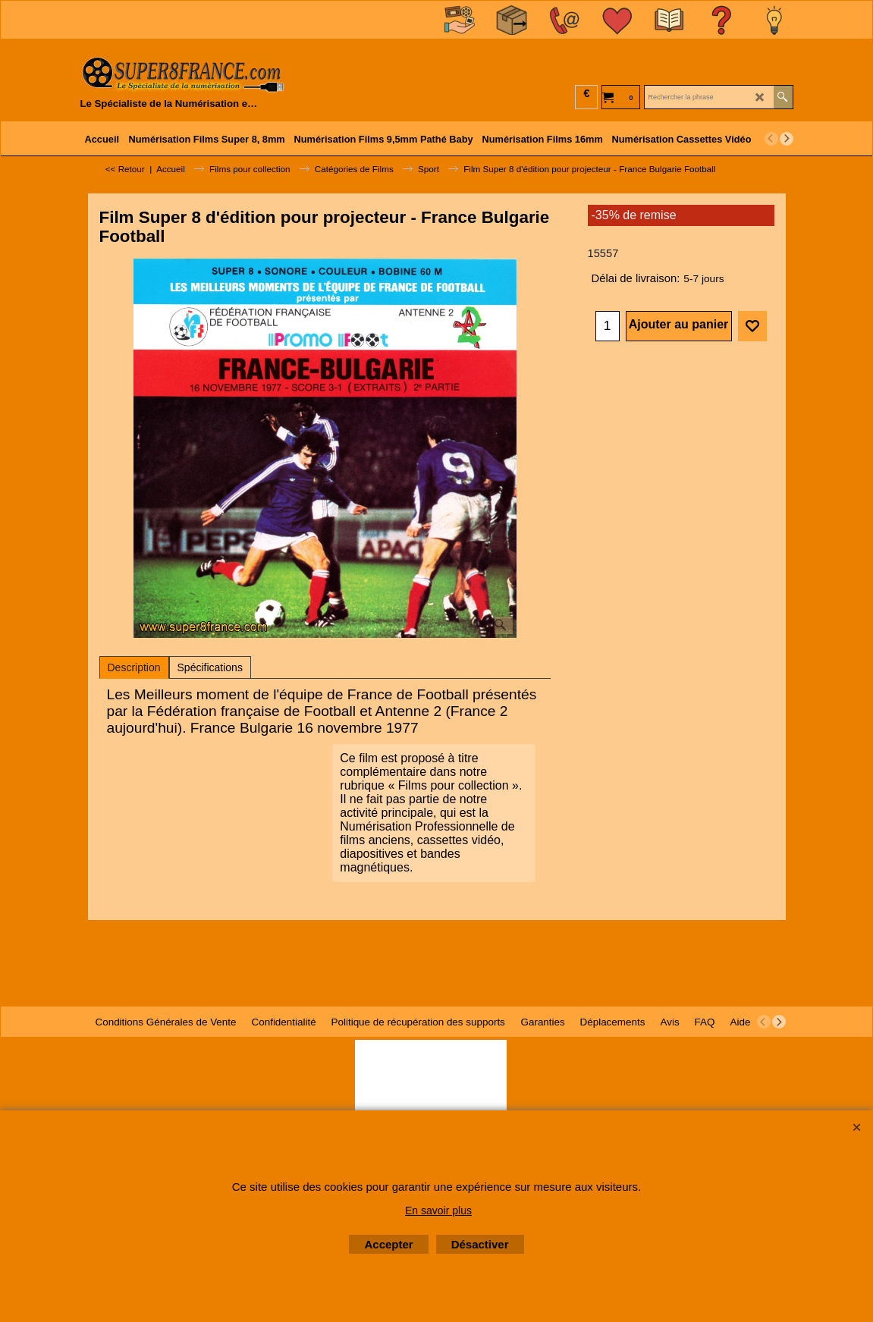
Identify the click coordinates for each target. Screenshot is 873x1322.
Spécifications (210, 667)
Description (134, 667)
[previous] (771, 139)
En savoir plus (438, 1210)
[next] (786, 139)
